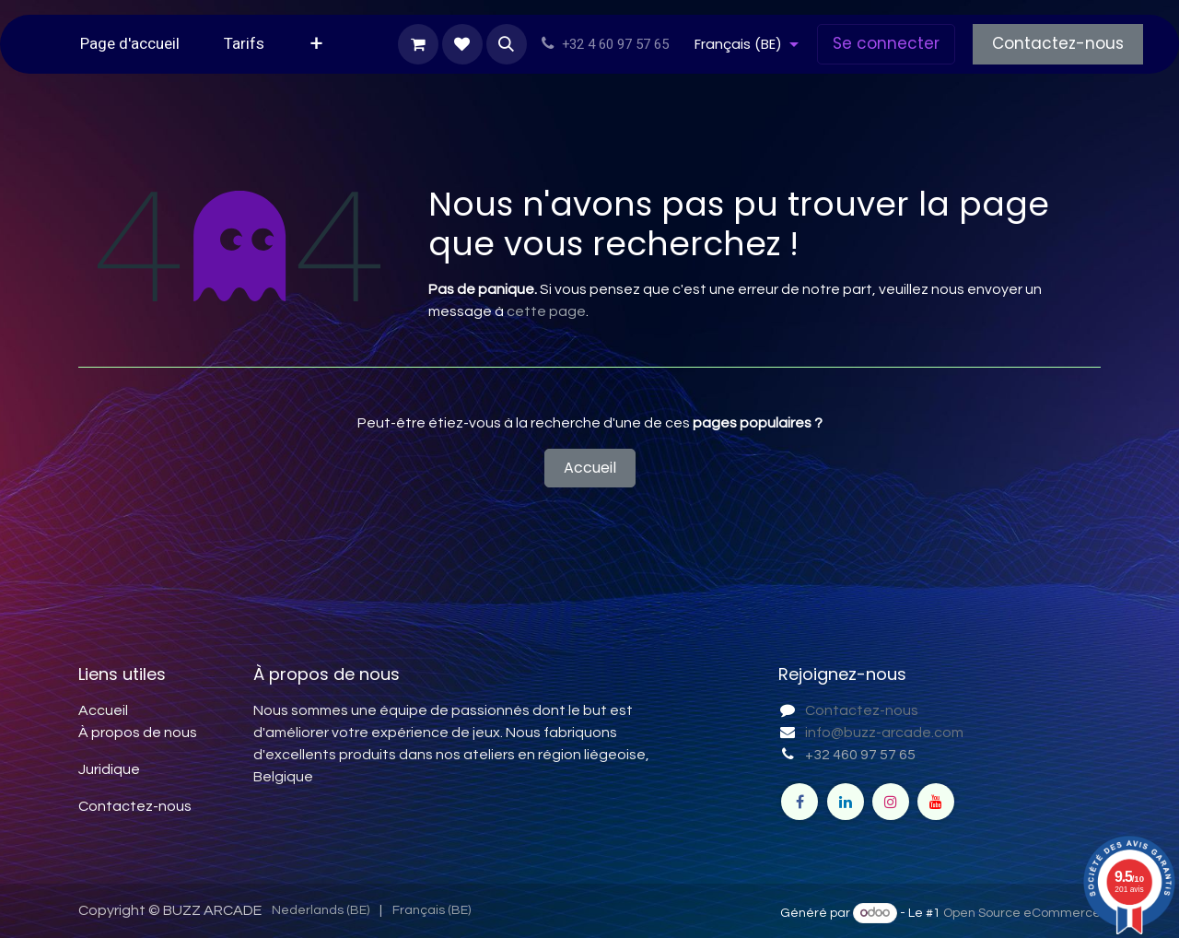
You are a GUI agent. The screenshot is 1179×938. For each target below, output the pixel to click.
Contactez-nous (1058, 43)
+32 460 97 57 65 (860, 754)
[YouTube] (935, 801)
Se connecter (886, 43)
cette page (546, 311)
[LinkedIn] (845, 801)
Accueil (590, 467)
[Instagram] (890, 801)
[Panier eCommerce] (418, 44)
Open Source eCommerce (1022, 913)
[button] (506, 44)
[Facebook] (799, 801)
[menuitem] (130, 44)
